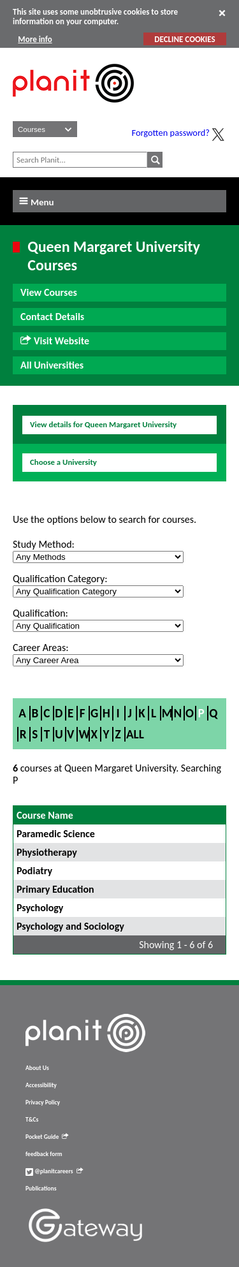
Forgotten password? (171, 132)
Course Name (45, 815)
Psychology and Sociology (70, 926)
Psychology (40, 908)
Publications (40, 1188)
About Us (37, 1068)
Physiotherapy (47, 852)
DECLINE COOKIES (184, 39)
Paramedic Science (56, 834)
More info (35, 39)
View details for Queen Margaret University (103, 424)
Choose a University (63, 462)
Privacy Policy (42, 1102)
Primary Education (55, 889)
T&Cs (31, 1120)
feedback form (43, 1154)
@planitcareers (54, 1171)
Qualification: (40, 613)
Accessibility (41, 1085)
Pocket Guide (46, 1137)
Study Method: (44, 544)
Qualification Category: (60, 579)
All (135, 734)
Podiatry (34, 871)
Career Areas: (40, 647)
